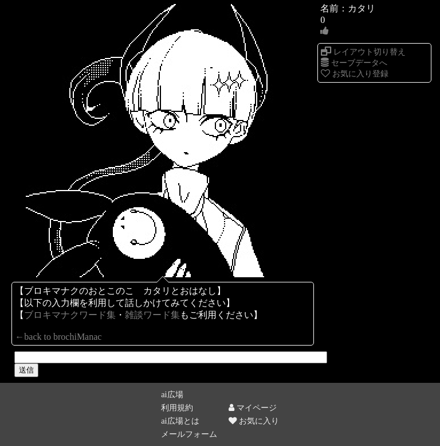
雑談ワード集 (152, 315)
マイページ (253, 407)
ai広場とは (180, 420)
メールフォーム (189, 434)
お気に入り (254, 420)
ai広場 (172, 394)
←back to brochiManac (58, 337)
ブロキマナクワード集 (70, 315)
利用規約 (177, 407)
